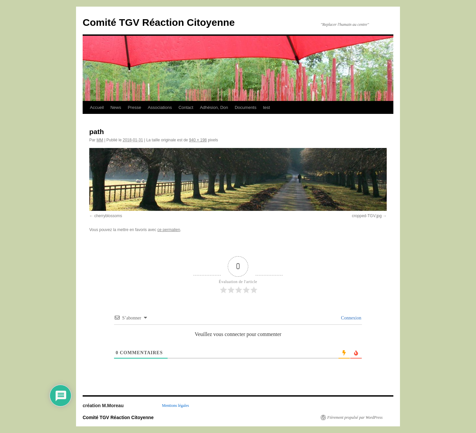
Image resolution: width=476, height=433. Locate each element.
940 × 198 (198, 140)
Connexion (350, 317)
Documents (246, 107)
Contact (185, 107)
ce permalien (168, 229)
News (115, 107)
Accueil (97, 107)
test (266, 107)
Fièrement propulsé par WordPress (354, 417)
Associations (160, 107)
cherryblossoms (108, 216)
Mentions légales (175, 405)
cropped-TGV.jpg (366, 216)
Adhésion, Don (214, 107)
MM (100, 140)
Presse (134, 107)
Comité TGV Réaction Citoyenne (159, 22)
